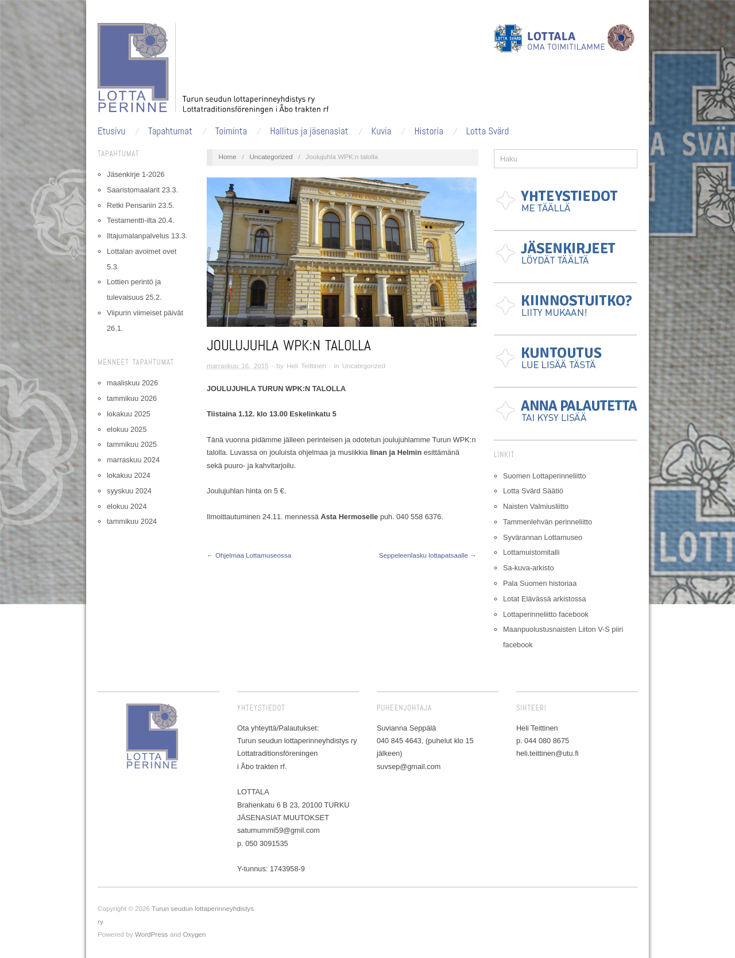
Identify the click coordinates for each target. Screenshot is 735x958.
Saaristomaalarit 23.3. (142, 190)
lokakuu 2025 (128, 414)
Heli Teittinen (306, 365)
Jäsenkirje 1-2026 (136, 174)
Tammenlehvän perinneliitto (547, 521)
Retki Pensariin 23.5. (141, 205)
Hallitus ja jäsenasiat (309, 131)
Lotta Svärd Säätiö (533, 490)
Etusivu (111, 131)
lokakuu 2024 (128, 475)
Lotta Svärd (487, 131)
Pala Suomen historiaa (540, 583)
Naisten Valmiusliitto (535, 506)
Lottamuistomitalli (531, 552)
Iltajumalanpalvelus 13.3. (147, 235)
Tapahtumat (170, 131)
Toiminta (231, 131)
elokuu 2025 (126, 429)
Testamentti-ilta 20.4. (141, 220)
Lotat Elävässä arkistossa (544, 598)
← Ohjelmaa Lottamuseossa (249, 555)
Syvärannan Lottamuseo (542, 537)
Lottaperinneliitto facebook (546, 614)
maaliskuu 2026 (132, 382)
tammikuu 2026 (132, 398)
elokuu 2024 (126, 506)
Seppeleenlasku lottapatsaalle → (428, 555)
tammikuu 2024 (132, 521)
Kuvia (382, 131)
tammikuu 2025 (132, 444)
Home (228, 156)
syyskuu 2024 (129, 490)
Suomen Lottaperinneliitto (544, 476)
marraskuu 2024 (133, 459)
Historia (428, 131)
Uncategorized (270, 156)
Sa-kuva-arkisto (528, 567)
